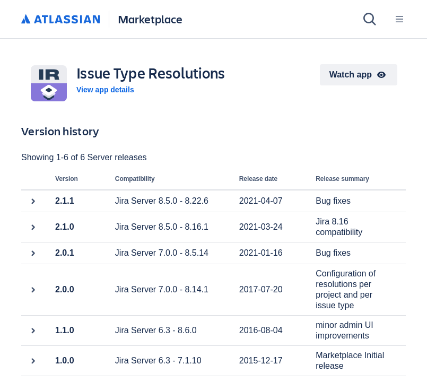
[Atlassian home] (60, 19)
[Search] (369, 19)
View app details (105, 89)
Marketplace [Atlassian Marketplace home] (150, 19)
